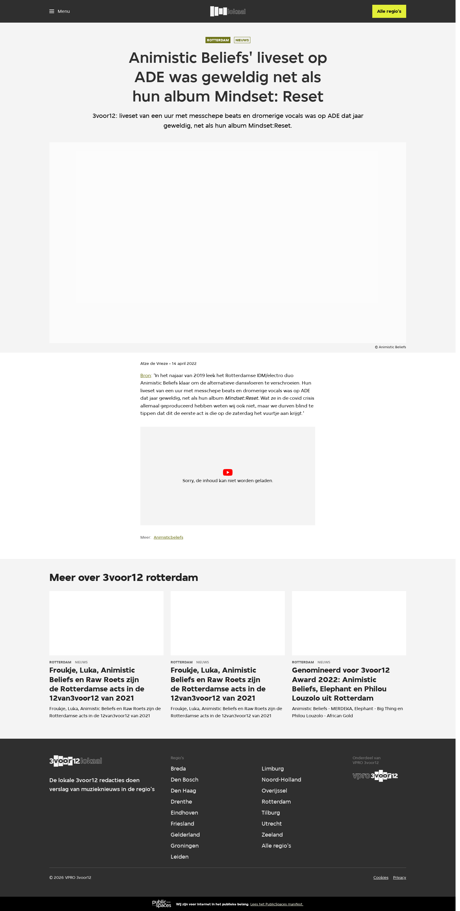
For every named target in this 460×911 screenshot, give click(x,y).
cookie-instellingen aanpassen (207, 478)
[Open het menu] (59, 11)
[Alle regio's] (389, 11)
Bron (145, 375)
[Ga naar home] (228, 11)
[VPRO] (375, 776)
